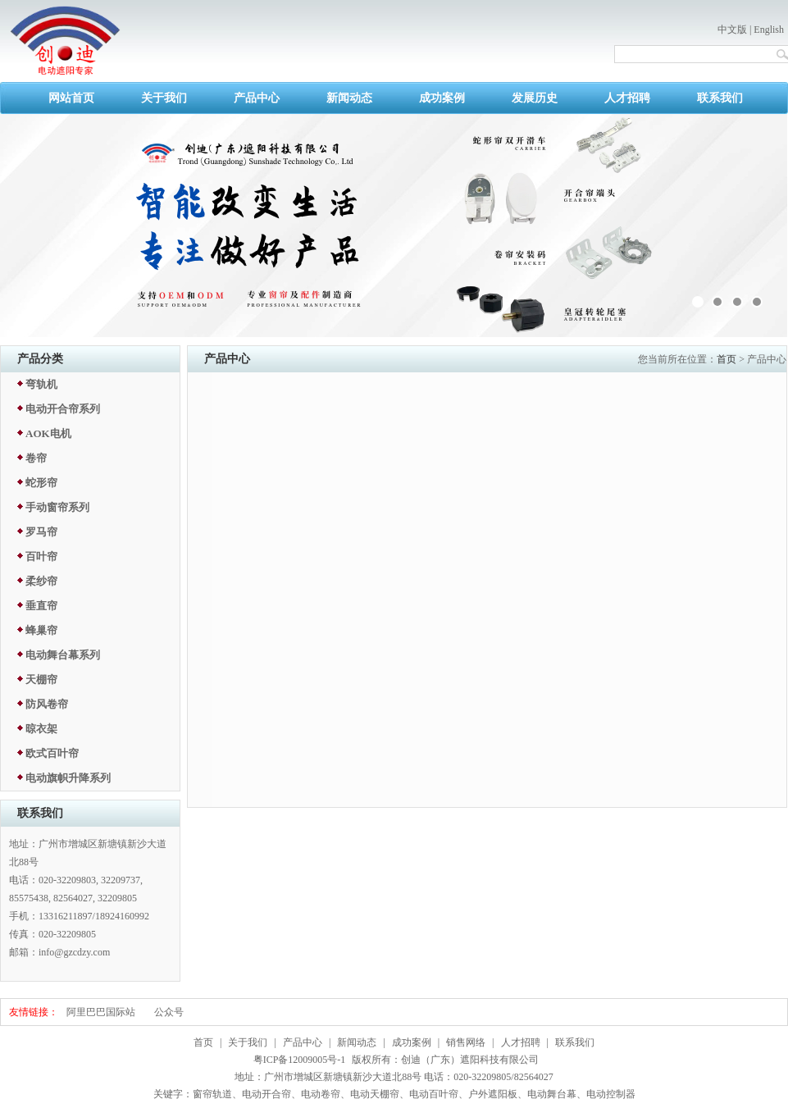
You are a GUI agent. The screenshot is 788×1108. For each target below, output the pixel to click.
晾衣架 (41, 729)
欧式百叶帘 (52, 753)
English (769, 29)
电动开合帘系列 (62, 409)
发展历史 (535, 98)
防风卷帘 (46, 704)
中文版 (732, 29)
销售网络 (465, 1042)
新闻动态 (349, 98)
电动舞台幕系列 (62, 655)
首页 (726, 359)
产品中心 (257, 98)
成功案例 (442, 98)
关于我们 (164, 98)
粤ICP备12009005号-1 (299, 1059)
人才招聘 (627, 98)
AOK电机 (48, 433)
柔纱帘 (41, 581)
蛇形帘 (41, 482)
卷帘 (36, 458)
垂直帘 (41, 606)
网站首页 (71, 98)
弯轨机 (41, 384)
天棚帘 (41, 679)
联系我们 (720, 98)
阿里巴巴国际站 (100, 1012)
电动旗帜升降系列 (68, 778)
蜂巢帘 (41, 630)
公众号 (169, 1012)
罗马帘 (41, 532)
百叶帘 (41, 556)
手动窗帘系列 (57, 507)
